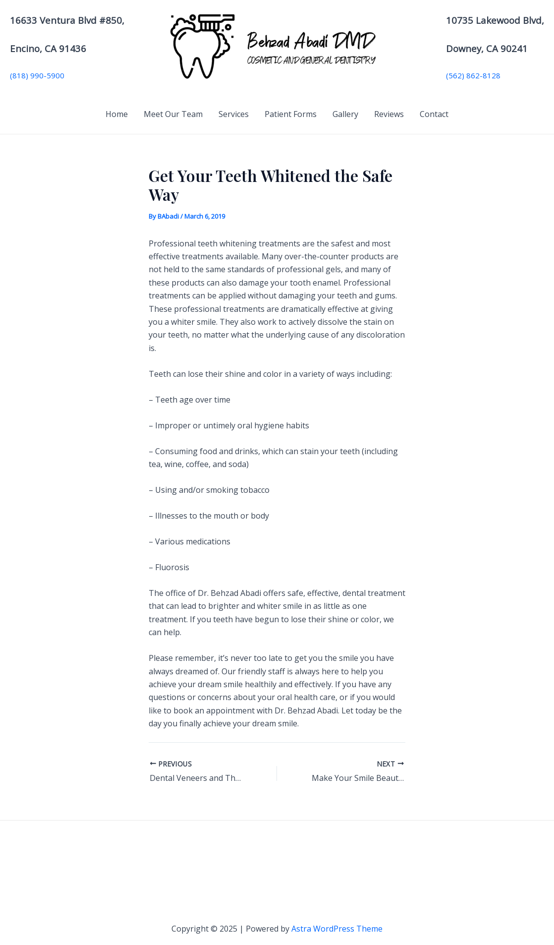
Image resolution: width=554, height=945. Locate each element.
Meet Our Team (173, 114)
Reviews (389, 114)
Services (234, 114)
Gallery (345, 114)
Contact (434, 114)
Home (117, 114)
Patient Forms (291, 114)
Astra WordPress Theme (337, 928)
